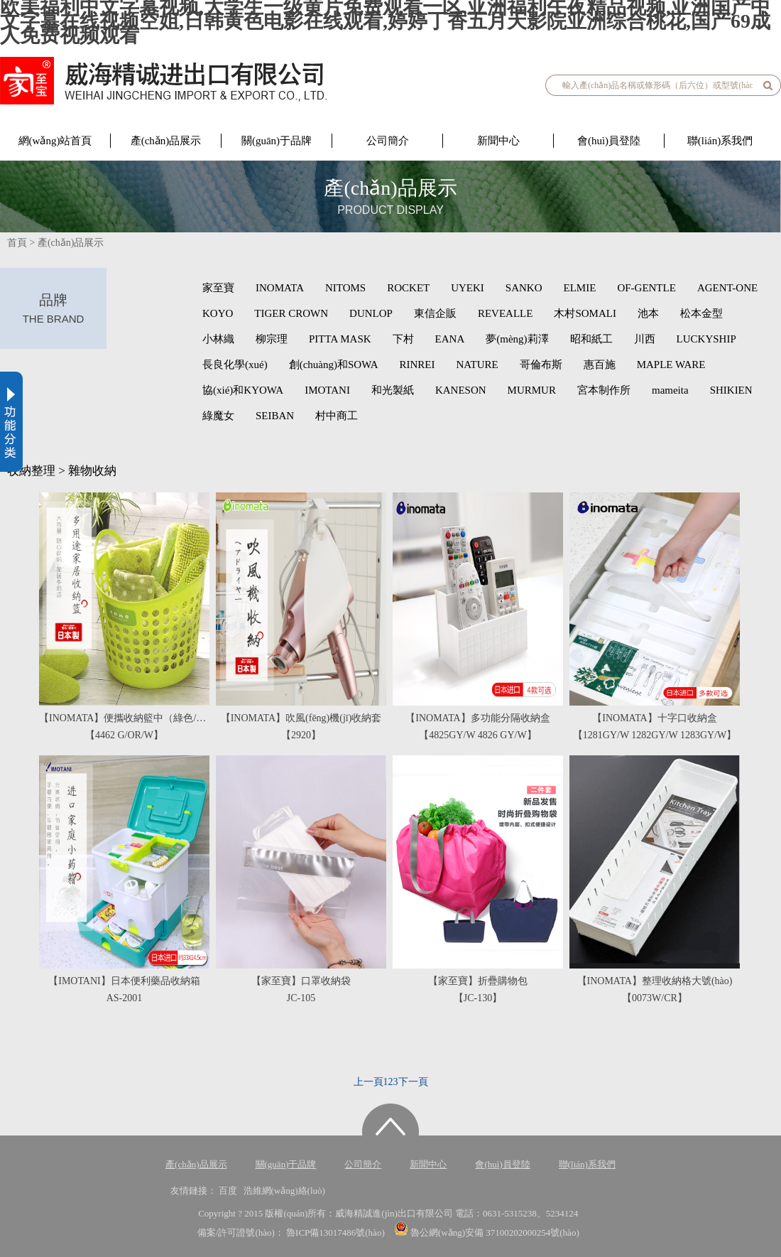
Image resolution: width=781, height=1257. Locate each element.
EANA (450, 339)
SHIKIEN (731, 390)
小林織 (218, 339)
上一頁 (368, 1082)
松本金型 (701, 313)
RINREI (417, 364)
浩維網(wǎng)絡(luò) (284, 1190)
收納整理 (31, 471)
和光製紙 (392, 390)
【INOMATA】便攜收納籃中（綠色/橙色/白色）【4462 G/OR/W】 (124, 726)
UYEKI (467, 287)
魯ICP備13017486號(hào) (336, 1232)
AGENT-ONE (727, 287)
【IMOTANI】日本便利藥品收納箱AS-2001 (124, 989)
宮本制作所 (603, 390)
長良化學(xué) (235, 364)
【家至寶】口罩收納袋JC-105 (301, 989)
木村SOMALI (585, 313)
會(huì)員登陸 (608, 140)
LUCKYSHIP (706, 339)
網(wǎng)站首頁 (55, 140)
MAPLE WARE (671, 364)
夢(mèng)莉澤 (517, 339)
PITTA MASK (340, 339)
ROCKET (408, 287)
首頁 (17, 242)
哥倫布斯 (541, 364)
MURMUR (532, 390)
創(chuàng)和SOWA (333, 364)
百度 (228, 1190)
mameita (670, 390)
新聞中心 (498, 140)
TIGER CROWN (291, 313)
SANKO (524, 287)
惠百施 (600, 364)
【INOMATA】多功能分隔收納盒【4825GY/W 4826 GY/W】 (477, 726)
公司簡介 (387, 140)
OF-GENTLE (646, 287)
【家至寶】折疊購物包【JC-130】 (478, 989)
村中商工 (336, 415)
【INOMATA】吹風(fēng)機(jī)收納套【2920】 (301, 726)
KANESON (460, 390)
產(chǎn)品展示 (166, 140)
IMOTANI (327, 390)
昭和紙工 (591, 339)
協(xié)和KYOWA (242, 390)
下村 (403, 339)
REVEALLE (505, 313)
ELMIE (580, 287)
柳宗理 (272, 339)
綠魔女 (218, 415)
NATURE (477, 364)
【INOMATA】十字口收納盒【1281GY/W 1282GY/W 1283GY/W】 (654, 726)
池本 (648, 313)
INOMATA (280, 287)
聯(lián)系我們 (720, 140)
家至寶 (218, 287)
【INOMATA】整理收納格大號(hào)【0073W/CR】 (655, 989)
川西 (644, 339)
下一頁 (413, 1082)
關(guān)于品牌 (276, 140)
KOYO (217, 313)
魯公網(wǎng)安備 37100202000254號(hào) (486, 1232)
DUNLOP (371, 313)
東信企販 (435, 313)
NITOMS (345, 287)
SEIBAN (275, 415)
